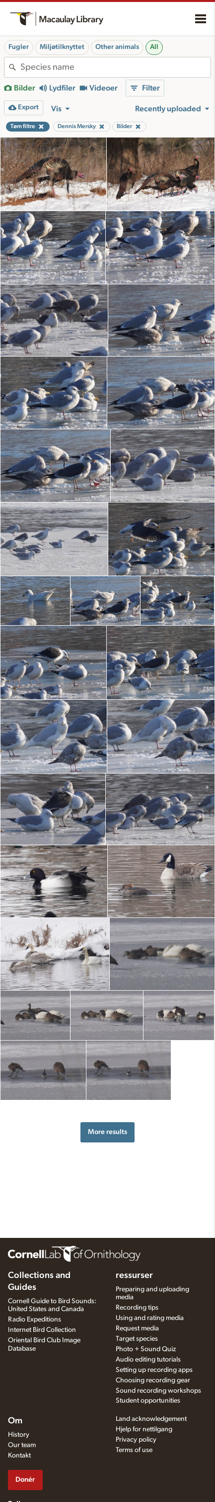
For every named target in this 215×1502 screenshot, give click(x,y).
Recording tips (137, 1307)
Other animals (117, 47)
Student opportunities (148, 1400)
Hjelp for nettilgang (144, 1429)
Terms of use (134, 1450)
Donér (25, 1479)
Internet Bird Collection (42, 1329)
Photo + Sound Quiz (146, 1349)
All (154, 47)
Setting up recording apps (154, 1369)
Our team (22, 1445)
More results (107, 1132)
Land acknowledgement (151, 1418)
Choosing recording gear (153, 1380)
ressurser (134, 1275)
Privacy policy (136, 1439)
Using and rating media (150, 1318)
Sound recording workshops (158, 1390)
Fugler (18, 47)
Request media (137, 1328)
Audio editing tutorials (148, 1359)
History (18, 1434)
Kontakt (19, 1455)
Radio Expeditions (34, 1319)
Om (15, 1420)
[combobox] (115, 67)
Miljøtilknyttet (62, 47)
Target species (137, 1338)
